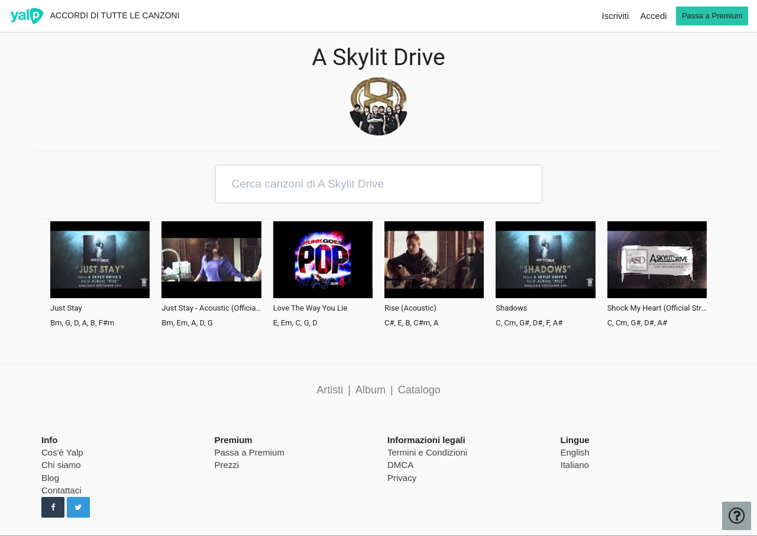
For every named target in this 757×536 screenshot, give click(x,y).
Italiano (575, 465)
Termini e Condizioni (427, 452)
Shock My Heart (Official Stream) (657, 308)
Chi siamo (61, 465)
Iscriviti (615, 16)
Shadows (511, 308)
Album (370, 390)
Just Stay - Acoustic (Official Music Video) (211, 308)
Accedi (653, 16)
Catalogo (419, 390)
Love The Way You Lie (310, 308)
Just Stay (66, 308)
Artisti (329, 390)
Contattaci (61, 490)
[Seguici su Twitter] (78, 507)
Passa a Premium (249, 452)
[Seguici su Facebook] (52, 507)
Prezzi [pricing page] (227, 465)
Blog (50, 478)
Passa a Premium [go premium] (712, 15)
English (575, 452)
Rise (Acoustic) (410, 308)
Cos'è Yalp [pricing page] (62, 452)
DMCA (400, 465)
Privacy (401, 478)
